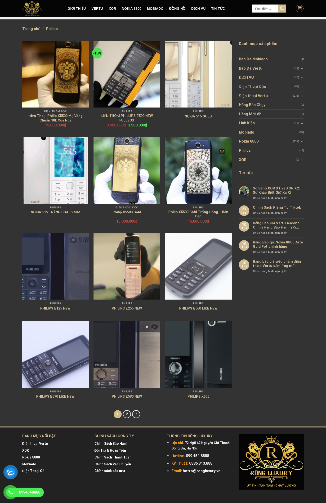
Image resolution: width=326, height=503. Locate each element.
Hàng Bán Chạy (252, 105)
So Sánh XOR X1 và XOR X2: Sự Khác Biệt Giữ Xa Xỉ (276, 190)
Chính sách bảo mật (109, 471)
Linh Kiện (247, 123)
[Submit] (282, 8)
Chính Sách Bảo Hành (111, 443)
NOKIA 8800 (131, 8)
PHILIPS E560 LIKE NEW (198, 308)
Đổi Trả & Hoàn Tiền (110, 450)
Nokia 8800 (249, 141)
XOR (112, 8)
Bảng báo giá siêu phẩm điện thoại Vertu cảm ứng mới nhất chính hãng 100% (277, 263)
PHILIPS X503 (198, 397)
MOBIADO (155, 8)
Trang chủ (31, 29)
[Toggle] (302, 68)
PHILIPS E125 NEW (55, 308)
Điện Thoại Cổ (33, 471)
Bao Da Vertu (250, 68)
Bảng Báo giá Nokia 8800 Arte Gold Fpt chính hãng (278, 244)
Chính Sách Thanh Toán (112, 457)
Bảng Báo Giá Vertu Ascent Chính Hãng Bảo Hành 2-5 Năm (276, 225)
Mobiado (246, 132)
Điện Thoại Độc (252, 86)
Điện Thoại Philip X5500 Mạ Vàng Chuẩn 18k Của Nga (55, 118)
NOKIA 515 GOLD (198, 116)
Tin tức (218, 8)
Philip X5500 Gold (126, 212)
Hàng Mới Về (250, 114)
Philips (245, 150)
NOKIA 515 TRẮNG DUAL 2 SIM (55, 212)
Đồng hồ (177, 8)
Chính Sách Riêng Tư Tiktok (277, 207)
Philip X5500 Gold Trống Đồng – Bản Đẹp (198, 214)
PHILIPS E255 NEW (127, 308)
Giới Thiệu (77, 8)
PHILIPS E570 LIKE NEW (55, 397)
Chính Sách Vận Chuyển (112, 464)
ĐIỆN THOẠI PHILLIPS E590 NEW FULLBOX (127, 118)
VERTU (97, 8)
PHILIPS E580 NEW (127, 397)
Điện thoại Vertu (253, 96)
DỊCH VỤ (198, 8)
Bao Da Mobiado (253, 59)
